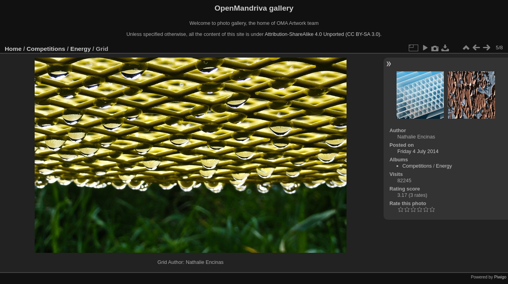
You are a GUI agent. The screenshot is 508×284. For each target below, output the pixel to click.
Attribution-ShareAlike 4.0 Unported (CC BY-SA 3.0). (323, 34)
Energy (80, 48)
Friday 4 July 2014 (418, 151)
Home (13, 48)
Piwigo (500, 277)
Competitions (46, 48)
